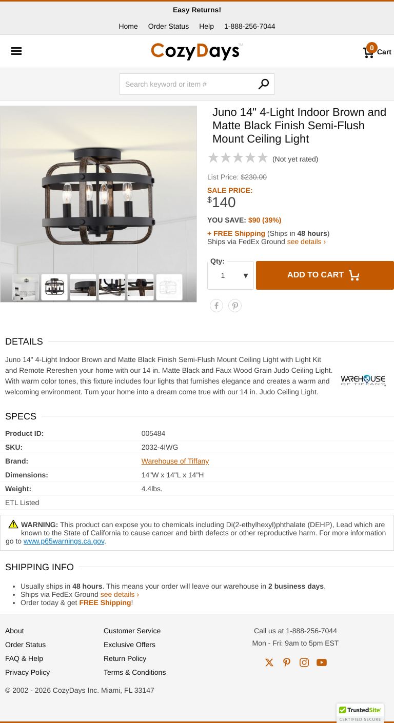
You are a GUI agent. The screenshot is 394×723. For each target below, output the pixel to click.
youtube (321, 662)
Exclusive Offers (129, 644)
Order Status (168, 26)
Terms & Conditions (135, 672)
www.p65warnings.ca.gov (64, 541)
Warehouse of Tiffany (175, 461)
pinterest (287, 662)
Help (206, 26)
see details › (306, 241)
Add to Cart (324, 275)
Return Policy (125, 658)
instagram (304, 662)
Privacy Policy (27, 672)
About (14, 631)
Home (128, 26)
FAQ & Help (24, 658)
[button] (360, 713)
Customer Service (132, 631)
